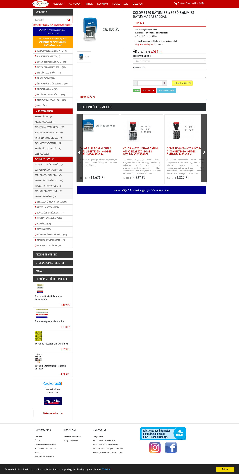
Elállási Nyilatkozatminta (45, 448)
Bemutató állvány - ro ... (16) (50, 100)
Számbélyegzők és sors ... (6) (48, 170)
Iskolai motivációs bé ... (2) (48, 186)
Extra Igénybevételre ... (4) (48, 143)
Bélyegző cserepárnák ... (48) (49, 180)
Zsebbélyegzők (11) (44, 154)
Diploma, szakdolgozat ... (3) (50, 240)
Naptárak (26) (43, 223)
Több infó (106, 469)
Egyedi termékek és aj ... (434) (51, 61)
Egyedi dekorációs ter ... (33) (50, 67)
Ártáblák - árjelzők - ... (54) (50, 94)
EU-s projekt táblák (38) (48, 245)
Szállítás (38, 436)
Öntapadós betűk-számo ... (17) (51, 83)
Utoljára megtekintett (51, 262)
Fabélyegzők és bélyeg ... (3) (48, 175)
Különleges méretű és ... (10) (49, 138)
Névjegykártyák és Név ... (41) (51, 234)
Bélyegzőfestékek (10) (45, 196)
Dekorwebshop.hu (53, 413)
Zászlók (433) (42, 105)
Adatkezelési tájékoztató (45, 444)
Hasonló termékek (166, 90)
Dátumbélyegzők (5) (44, 159)
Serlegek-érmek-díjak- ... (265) (51, 201)
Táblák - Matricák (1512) (48, 72)
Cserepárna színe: (142, 56)
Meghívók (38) (43, 229)
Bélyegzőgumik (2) (43, 116)
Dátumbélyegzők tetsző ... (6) (49, 164)
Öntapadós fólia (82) (46, 89)
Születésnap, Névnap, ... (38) (49, 212)
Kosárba (148, 90)
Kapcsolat (39, 452)
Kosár (39, 270)
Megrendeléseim (71, 440)
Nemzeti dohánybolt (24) (48, 218)
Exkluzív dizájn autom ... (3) (49, 132)
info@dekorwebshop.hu (143, 44)
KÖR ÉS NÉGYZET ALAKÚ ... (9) (48, 148)
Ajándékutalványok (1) (47, 56)
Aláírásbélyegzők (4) (45, 122)
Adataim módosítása (72, 436)
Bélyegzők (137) (44, 111)
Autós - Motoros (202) (47, 207)
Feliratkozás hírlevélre (44, 456)
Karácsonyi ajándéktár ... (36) (51, 50)
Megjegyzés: (139, 67)
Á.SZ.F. (38, 440)
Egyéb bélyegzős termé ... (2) (48, 191)
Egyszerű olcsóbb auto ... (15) (49, 127)
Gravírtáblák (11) (45, 78)
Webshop (41, 12)
